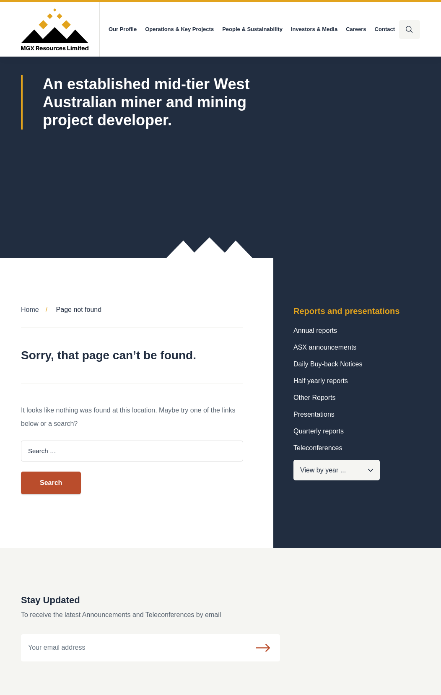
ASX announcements (324, 347)
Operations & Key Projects (179, 29)
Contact (385, 29)
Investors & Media (314, 29)
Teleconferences (317, 447)
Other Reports (314, 397)
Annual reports (315, 330)
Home (30, 309)
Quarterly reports (318, 431)
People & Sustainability (252, 29)
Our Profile (123, 29)
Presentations (314, 414)
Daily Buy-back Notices (328, 364)
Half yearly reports (320, 380)
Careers (356, 29)
